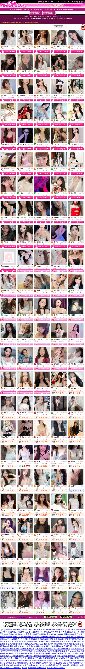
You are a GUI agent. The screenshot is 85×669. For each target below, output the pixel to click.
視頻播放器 (41, 668)
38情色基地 (24, 649)
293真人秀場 (58, 663)
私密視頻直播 (50, 656)
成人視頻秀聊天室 (36, 632)
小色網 (31, 649)
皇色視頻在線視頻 (20, 637)
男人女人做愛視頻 (73, 651)
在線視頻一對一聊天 (10, 658)
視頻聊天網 (47, 663)
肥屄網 (50, 644)
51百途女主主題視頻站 (17, 641)
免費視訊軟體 (34, 639)
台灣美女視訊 (52, 661)
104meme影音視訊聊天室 (52, 665)
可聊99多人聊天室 (20, 630)
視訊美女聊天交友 (18, 651)
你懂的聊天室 (22, 617)
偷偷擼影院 (48, 649)
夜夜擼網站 (39, 649)
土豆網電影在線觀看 (42, 653)
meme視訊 (66, 665)
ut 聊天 (24, 668)
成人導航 (34, 644)
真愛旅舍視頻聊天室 (62, 649)
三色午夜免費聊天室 (58, 653)
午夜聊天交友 (74, 634)
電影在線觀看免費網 (25, 653)
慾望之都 (26, 644)
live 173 (59, 658)
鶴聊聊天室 (36, 634)
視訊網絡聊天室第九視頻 (36, 651)
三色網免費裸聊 (62, 634)
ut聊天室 (61, 668)
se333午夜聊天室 (77, 637)
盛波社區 (6, 649)
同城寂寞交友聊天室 (10, 656)
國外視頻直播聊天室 (47, 658)
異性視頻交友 (59, 651)
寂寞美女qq (23, 632)
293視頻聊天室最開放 (48, 639)
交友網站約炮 (33, 637)
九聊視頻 (50, 651)
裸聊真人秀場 (52, 668)
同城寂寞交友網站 (48, 634)
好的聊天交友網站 (48, 641)
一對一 (48, 193)
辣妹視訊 (25, 663)
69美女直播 (67, 663)
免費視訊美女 (39, 656)
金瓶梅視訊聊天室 (11, 661)
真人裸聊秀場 (67, 658)
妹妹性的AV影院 (43, 646)
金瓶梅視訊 (75, 665)
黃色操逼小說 (7, 646)
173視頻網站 (16, 668)
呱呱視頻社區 (62, 656)
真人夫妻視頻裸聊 (66, 632)
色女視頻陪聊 (22, 639)
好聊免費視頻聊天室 (47, 637)
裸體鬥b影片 (69, 646)
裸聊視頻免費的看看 (67, 630)
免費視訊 (13, 47)
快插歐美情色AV (56, 646)
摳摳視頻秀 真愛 (24, 634)
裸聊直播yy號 (35, 665)
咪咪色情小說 (19, 646)
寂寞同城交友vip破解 (8, 639)
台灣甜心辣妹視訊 (26, 656)
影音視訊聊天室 (25, 661)
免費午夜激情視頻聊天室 (20, 665)
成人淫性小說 (30, 646)
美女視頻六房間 (25, 658)
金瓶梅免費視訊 (36, 663)
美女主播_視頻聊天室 (64, 641)
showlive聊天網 (34, 630)
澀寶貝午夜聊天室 (33, 641)
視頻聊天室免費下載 (66, 639)
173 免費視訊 (63, 661)
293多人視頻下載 (11, 634)
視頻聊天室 (32, 668)
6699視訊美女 (76, 649)
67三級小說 (42, 644)
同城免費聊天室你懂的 (50, 630)
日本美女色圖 (66, 644)
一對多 (48, 339)
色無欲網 (57, 644)
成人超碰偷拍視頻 (15, 644)
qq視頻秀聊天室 (6, 630)
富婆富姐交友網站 (63, 637)
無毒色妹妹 (14, 649)
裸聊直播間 (17, 663)
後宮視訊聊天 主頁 (51, 632)
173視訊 (35, 658)
